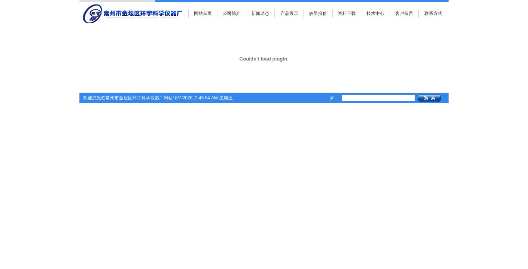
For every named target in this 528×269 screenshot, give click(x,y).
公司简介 (232, 13)
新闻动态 (260, 13)
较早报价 (318, 13)
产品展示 (289, 13)
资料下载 (347, 13)
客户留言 (404, 13)
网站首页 (203, 13)
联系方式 (433, 13)
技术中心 (375, 13)
